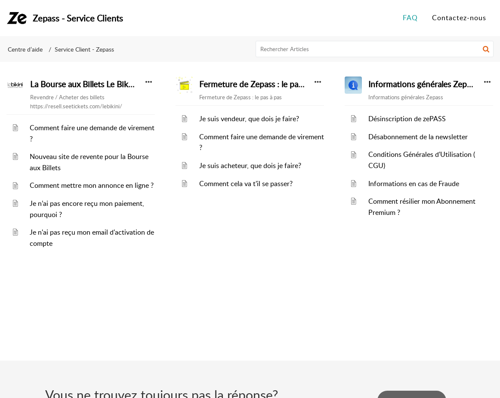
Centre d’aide (25, 49)
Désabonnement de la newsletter (418, 136)
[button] (486, 49)
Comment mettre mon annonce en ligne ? (92, 185)
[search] (375, 49)
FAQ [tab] (410, 17)
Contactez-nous (459, 17)
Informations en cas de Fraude (413, 183)
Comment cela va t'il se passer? (246, 183)
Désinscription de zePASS (407, 118)
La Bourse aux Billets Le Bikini (83, 84)
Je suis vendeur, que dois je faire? (249, 118)
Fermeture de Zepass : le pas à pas (260, 84)
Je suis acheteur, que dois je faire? (250, 165)
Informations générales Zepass (423, 84)
